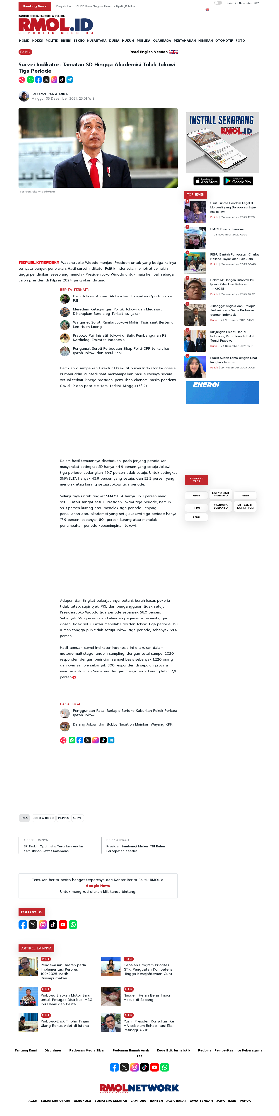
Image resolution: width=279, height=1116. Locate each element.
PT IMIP (196, 508)
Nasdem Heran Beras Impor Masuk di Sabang (147, 997)
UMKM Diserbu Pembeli (227, 229)
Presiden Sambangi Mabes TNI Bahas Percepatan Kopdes (136, 848)
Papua (245, 1101)
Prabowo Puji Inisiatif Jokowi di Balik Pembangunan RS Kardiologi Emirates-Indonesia (119, 337)
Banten (156, 1101)
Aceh (32, 1101)
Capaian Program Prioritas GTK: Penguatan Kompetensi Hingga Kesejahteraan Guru (148, 969)
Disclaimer (52, 1050)
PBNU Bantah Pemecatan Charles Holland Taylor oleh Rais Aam (234, 256)
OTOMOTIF (224, 40)
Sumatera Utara (55, 1101)
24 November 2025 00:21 (238, 368)
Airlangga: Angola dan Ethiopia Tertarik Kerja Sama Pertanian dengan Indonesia (232, 310)
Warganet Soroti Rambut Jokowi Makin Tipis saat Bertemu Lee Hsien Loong (123, 324)
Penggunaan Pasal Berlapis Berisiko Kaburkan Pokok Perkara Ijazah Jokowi (125, 713)
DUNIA (114, 40)
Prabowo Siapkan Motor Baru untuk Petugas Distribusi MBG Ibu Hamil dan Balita (66, 999)
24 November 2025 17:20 (238, 217)
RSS (139, 1056)
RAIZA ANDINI (58, 94)
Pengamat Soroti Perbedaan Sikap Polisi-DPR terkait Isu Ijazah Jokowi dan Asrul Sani (121, 350)
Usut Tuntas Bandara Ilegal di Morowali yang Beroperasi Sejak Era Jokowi (233, 207)
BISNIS (66, 40)
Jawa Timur (226, 1101)
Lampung (138, 1101)
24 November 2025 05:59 (230, 235)
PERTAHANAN (185, 40)
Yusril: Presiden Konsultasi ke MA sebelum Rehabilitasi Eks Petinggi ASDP (149, 1025)
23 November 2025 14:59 (237, 320)
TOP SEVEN (195, 194)
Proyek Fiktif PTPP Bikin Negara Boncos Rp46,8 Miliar (95, 6)
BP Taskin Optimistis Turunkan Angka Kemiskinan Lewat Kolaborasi (53, 848)
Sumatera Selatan (111, 1101)
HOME (24, 40)
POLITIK (52, 40)
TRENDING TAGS (196, 480)
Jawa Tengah (201, 1101)
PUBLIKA (143, 40)
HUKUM (128, 40)
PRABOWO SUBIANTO (221, 506)
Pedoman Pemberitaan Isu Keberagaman (231, 1050)
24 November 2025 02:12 (238, 294)
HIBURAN (205, 40)
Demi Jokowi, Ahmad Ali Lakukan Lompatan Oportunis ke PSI (122, 298)
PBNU (245, 496)
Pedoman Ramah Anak (131, 1050)
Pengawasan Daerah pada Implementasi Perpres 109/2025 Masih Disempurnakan (63, 971)
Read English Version (148, 52)
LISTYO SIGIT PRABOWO (221, 494)
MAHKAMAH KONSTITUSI (245, 506)
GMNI (196, 496)
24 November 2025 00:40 (238, 264)
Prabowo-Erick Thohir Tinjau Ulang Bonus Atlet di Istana (65, 1023)
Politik (25, 52)
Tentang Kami (26, 1050)
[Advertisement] (98, 227)
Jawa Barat (176, 1101)
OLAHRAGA (162, 40)
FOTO (240, 40)
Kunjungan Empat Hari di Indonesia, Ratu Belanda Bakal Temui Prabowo (232, 336)
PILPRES (63, 818)
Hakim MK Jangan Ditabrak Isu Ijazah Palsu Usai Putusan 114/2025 (232, 284)
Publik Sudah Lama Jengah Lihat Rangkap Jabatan (233, 360)
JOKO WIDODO (44, 818)
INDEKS (37, 40)
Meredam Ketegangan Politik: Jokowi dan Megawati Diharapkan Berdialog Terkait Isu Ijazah (118, 311)
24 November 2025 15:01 (237, 346)
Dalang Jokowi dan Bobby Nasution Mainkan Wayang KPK (123, 724)
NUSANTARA (97, 40)
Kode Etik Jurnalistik (173, 1050)
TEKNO (79, 40)
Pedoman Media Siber (87, 1050)
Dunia (214, 320)
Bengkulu (82, 1101)
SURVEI (77, 818)
